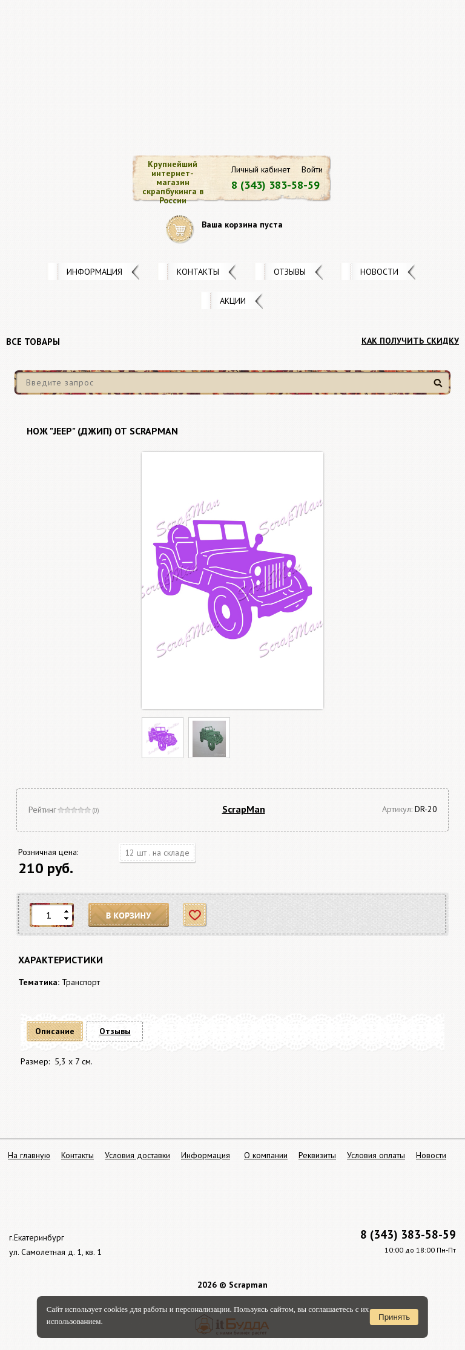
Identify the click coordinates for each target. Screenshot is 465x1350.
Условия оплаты (376, 1155)
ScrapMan (243, 809)
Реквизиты (317, 1155)
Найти (440, 387)
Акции (233, 300)
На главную (29, 1155)
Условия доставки (137, 1155)
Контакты (198, 271)
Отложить (195, 915)
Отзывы (290, 271)
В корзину (129, 915)
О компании (266, 1155)
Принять (394, 1317)
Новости (379, 271)
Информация (94, 271)
